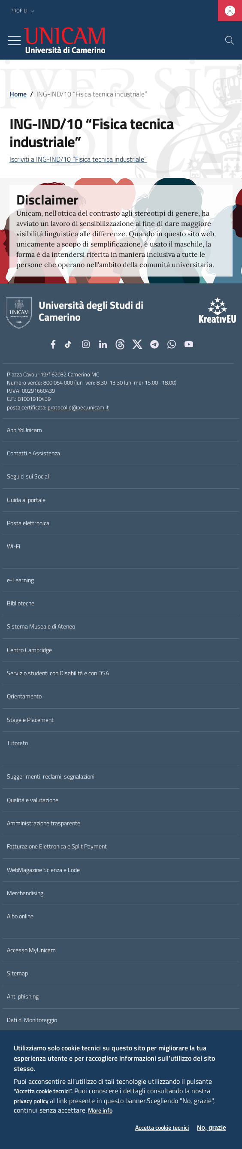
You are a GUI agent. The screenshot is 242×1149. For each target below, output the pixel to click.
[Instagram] (85, 344)
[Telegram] (154, 344)
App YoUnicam (24, 430)
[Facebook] (53, 344)
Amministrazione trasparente (43, 823)
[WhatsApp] (171, 344)
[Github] (120, 344)
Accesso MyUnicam (31, 950)
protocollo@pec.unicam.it (78, 407)
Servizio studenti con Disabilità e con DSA (58, 673)
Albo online (20, 916)
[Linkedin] (103, 344)
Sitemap (17, 973)
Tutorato (17, 743)
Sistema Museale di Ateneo (41, 626)
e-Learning (20, 580)
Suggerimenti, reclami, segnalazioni (50, 776)
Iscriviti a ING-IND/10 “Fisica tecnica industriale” (78, 159)
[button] (23, 10)
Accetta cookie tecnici (162, 1127)
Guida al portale (26, 500)
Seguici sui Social (28, 476)
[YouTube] (188, 344)
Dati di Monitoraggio (32, 1020)
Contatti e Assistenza (33, 453)
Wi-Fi (13, 546)
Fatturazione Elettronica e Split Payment (57, 846)
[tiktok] (69, 344)
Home (18, 94)
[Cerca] (229, 40)
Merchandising (25, 893)
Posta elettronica (28, 523)
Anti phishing (23, 996)
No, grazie (211, 1127)
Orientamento (24, 696)
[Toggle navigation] (14, 40)
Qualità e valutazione (32, 800)
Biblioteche (20, 603)
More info (100, 1110)
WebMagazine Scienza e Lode (43, 870)
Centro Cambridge (29, 650)
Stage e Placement (30, 720)
